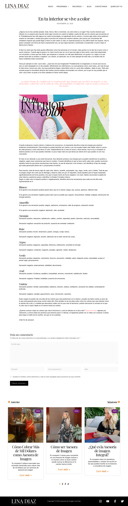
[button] (69, 6)
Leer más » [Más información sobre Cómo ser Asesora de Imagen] (64, 469)
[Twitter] (122, 501)
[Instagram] (100, 501)
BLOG (90, 6)
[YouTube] (108, 501)
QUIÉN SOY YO (116, 6)
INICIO (52, 6)
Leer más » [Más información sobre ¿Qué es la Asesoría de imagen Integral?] (102, 471)
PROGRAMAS (64, 6)
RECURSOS (79, 6)
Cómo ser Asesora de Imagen (64, 448)
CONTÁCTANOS (102, 6)
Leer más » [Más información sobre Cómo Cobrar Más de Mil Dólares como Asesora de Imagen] (26, 475)
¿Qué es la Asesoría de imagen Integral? (102, 450)
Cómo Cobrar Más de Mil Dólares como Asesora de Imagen (25, 452)
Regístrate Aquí (91, 310)
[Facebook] (115, 501)
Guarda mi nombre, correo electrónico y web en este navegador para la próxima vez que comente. (47, 377)
